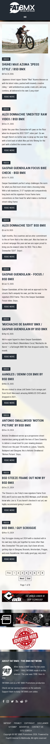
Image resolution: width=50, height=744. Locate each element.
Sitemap (13, 727)
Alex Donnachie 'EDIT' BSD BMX (24, 225)
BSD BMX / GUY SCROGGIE (19, 528)
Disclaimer (42, 723)
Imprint (7, 723)
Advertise (24, 727)
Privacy (18, 723)
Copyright (29, 723)
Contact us (37, 727)
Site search (26, 730)
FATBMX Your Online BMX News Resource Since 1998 (25, 7)
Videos (6, 59)
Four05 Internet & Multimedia (18, 738)
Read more (9, 96)
